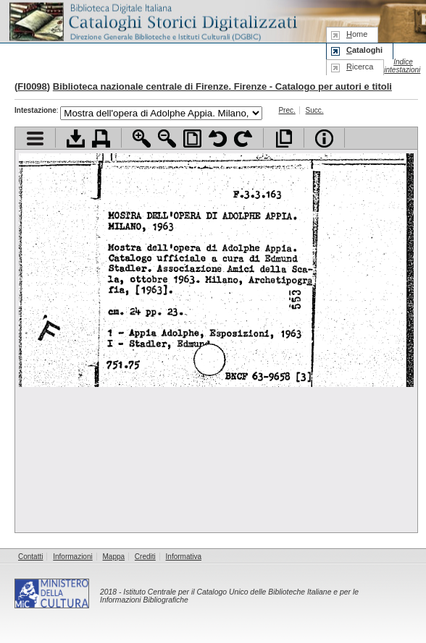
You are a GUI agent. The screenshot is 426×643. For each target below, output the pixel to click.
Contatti (30, 557)
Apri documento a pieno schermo (284, 138)
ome (356, 34)
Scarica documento (76, 138)
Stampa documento (101, 138)
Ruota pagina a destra (243, 138)
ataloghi (364, 50)
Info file (324, 138)
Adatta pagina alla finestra (192, 138)
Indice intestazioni (402, 66)
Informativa (183, 557)
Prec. (286, 110)
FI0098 (31, 86)
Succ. (315, 110)
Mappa (114, 557)
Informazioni (72, 557)
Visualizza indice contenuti (35, 138)
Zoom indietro (167, 138)
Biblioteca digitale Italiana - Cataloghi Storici (152, 20)
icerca (359, 66)
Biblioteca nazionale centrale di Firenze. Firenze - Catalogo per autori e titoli (222, 86)
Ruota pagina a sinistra (218, 138)
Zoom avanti (142, 138)
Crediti (145, 557)
